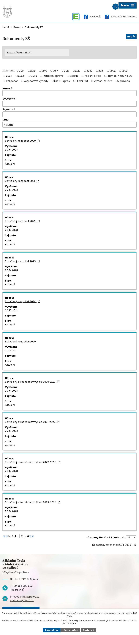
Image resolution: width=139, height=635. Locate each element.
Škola (16, 27)
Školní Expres (62, 81)
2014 (21, 71)
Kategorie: (8, 70)
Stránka (13, 536)
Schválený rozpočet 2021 (22, 181)
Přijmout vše (51, 630)
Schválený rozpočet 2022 (22, 221)
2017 (55, 71)
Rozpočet (12, 81)
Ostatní (74, 76)
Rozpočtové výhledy (36, 81)
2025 (21, 76)
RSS (131, 36)
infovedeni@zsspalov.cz (24, 596)
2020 (89, 71)
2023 (125, 71)
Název (6, 88)
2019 (77, 71)
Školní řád (82, 81)
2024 (9, 76)
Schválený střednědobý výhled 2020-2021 (32, 382)
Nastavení (88, 630)
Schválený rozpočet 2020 (22, 141)
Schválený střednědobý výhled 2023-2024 (32, 502)
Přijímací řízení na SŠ (119, 76)
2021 (101, 71)
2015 (33, 71)
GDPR (33, 76)
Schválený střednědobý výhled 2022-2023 (32, 462)
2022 (113, 71)
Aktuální (10, 164)
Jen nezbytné (70, 630)
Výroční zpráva (103, 81)
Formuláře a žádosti (19, 52)
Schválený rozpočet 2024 (22, 301)
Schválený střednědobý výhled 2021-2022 (32, 422)
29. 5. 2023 (11, 150)
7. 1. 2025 (10, 350)
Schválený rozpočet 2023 (22, 261)
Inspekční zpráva (53, 76)
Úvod (5, 27)
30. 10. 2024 (11, 310)
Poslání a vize (92, 76)
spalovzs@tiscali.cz (22, 600)
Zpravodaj (124, 81)
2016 (44, 71)
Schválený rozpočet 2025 (20, 342)
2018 (66, 71)
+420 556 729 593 (21, 586)
